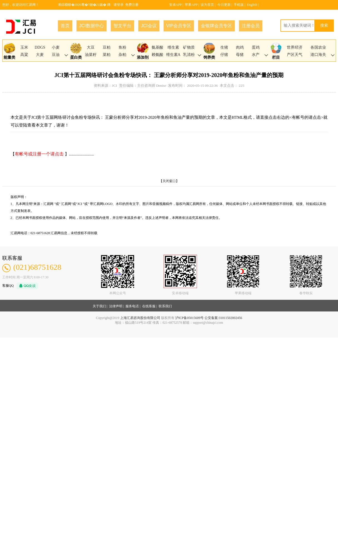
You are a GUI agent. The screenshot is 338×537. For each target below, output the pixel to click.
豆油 (56, 55)
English (252, 5)
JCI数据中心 (91, 25)
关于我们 (99, 306)
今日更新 (224, 5)
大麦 (40, 55)
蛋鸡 (256, 47)
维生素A (173, 55)
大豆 (91, 47)
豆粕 (106, 47)
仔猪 (224, 55)
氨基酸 (157, 47)
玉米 (24, 47)
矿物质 (189, 47)
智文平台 (122, 25)
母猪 (240, 55)
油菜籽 (91, 55)
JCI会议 (149, 25)
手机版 (239, 5)
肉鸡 (240, 47)
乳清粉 (189, 55)
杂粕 (122, 55)
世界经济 (294, 47)
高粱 (24, 55)
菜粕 (106, 55)
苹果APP (191, 5)
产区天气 (294, 55)
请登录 (119, 5)
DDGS (39, 47)
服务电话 (132, 306)
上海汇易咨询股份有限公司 (140, 318)
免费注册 (132, 5)
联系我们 (165, 306)
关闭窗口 (169, 181)
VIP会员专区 (178, 25)
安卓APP (175, 5)
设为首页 (207, 5)
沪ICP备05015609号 (189, 318)
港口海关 (318, 55)
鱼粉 (122, 47)
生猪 (224, 47)
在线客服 (149, 306)
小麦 (56, 47)
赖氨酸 (157, 55)
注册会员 (251, 25)
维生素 (173, 47)
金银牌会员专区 (216, 25)
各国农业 (318, 47)
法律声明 (115, 306)
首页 (65, 25)
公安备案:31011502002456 (223, 318)
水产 (256, 55)
